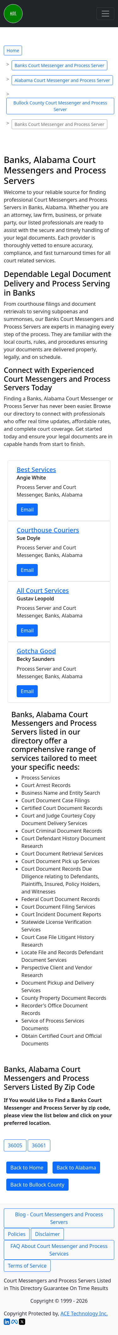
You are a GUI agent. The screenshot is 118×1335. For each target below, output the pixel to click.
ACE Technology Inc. (84, 1313)
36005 (15, 1145)
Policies (16, 1234)
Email (27, 509)
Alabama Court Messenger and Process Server (62, 80)
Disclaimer (47, 1234)
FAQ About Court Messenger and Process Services (58, 1250)
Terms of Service (27, 1265)
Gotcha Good (36, 651)
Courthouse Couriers (48, 530)
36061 (39, 1145)
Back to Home (26, 1167)
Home (13, 50)
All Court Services (43, 590)
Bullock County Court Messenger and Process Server (60, 106)
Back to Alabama (76, 1167)
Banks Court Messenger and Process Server (59, 65)
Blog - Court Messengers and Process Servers (59, 1218)
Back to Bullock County (37, 1184)
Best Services (36, 469)
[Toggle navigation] (105, 13)
